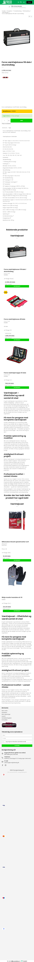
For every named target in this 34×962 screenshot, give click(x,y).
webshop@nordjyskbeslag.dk (11, 762)
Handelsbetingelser (7, 718)
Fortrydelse (4, 720)
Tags (9, 127)
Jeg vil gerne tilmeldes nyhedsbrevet (16, 741)
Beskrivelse (4, 127)
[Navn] (17, 735)
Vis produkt (17, 286)
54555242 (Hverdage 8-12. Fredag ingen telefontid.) (17, 758)
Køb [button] (21, 120)
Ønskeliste (4, 712)
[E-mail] (17, 738)
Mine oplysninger (6, 714)
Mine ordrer (5, 710)
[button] (29, 16)
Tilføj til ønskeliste (6, 123)
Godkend (17, 745)
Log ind (3, 716)
